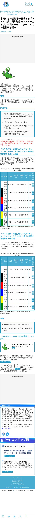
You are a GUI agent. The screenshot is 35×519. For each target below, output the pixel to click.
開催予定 (20, 500)
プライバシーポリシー (20, 511)
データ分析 (15, 499)
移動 (13, 369)
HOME (2, 11)
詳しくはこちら (9, 476)
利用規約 (10, 511)
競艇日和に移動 (5, 382)
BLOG (5, 11)
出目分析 (20, 499)
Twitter (17, 389)
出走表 (15, 498)
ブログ (14, 503)
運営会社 (4, 511)
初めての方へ (6, 449)
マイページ (19, 503)
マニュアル (14, 505)
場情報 (13, 502)
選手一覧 (19, 498)
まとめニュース (19, 502)
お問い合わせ (20, 505)
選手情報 (33, 185)
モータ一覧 (15, 500)
